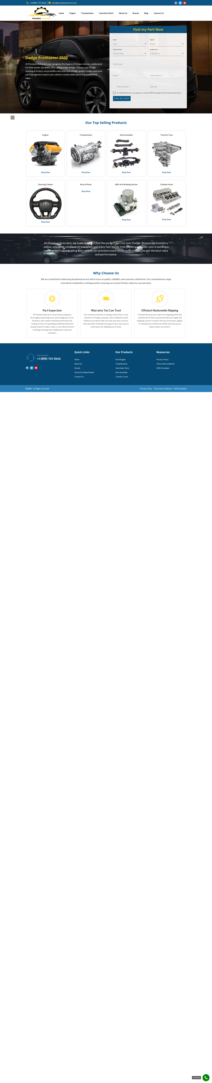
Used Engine (120, 359)
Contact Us (159, 13)
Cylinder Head (166, 184)
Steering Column (45, 184)
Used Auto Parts (106, 13)
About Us (123, 13)
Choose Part (119, 49)
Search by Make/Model (84, 372)
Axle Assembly (126, 135)
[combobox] (131, 43)
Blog (146, 13)
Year (117, 40)
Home (61, 13)
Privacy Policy (162, 359)
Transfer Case (166, 135)
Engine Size (156, 49)
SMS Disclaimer (162, 368)
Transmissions (87, 13)
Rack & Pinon (86, 184)
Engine (72, 13)
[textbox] (131, 43)
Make (154, 40)
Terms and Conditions (165, 364)
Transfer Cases (121, 376)
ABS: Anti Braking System (126, 184)
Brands (136, 13)
